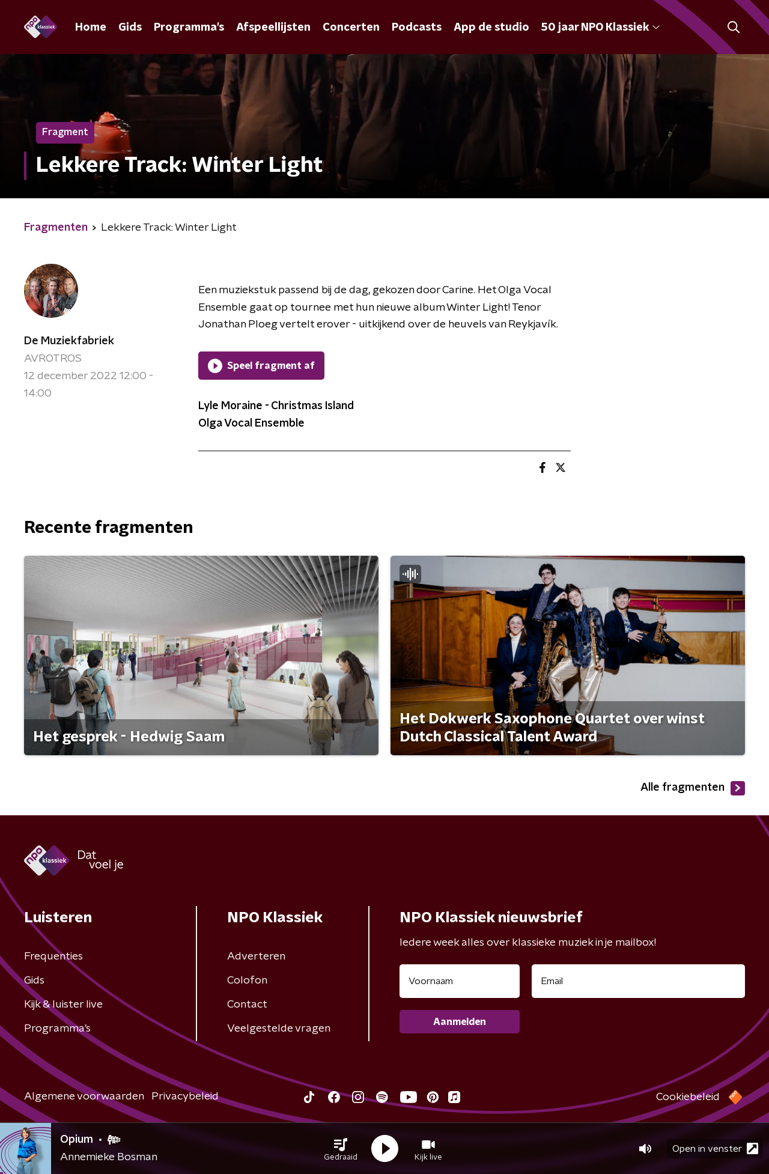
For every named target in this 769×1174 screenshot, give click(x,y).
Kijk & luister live (63, 1004)
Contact (247, 1004)
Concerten (351, 27)
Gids (130, 27)
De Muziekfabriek (69, 341)
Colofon (247, 980)
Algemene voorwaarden (84, 1096)
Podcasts (417, 27)
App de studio (491, 27)
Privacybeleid (185, 1096)
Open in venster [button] (715, 1148)
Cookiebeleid (688, 1097)
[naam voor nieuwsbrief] (460, 981)
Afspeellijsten (273, 27)
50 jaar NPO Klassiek (600, 27)
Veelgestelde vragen (278, 1028)
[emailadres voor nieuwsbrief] (638, 981)
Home (90, 27)
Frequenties (53, 956)
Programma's (189, 27)
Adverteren (256, 956)
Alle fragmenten (692, 788)
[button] (340, 1149)
